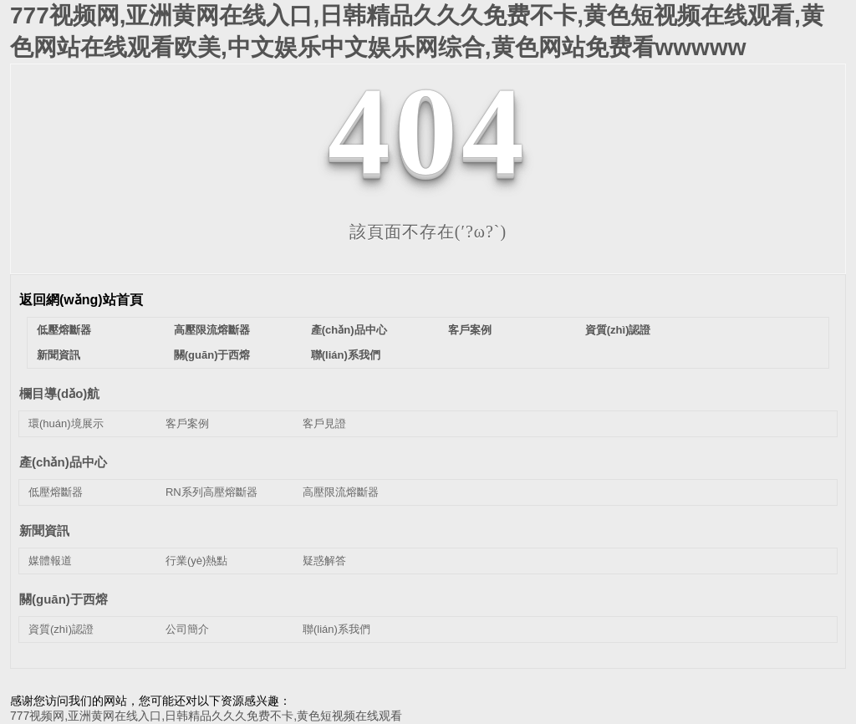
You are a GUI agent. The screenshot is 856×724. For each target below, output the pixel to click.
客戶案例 (470, 330)
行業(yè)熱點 (196, 560)
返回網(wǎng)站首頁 (81, 300)
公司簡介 (187, 629)
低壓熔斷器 (64, 330)
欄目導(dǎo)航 (59, 393)
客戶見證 (324, 423)
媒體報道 (50, 560)
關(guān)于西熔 (212, 355)
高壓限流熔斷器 (212, 330)
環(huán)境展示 (66, 423)
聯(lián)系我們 (345, 355)
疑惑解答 (324, 560)
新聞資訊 (58, 355)
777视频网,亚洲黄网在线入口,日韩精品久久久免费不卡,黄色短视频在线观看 (206, 715)
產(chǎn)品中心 (349, 330)
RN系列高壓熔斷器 (211, 492)
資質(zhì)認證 (618, 330)
